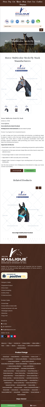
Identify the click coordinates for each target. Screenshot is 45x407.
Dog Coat (4, 314)
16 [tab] (37, 238)
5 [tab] (12, 238)
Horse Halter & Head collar (9, 305)
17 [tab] (39, 238)
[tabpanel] (22, 213)
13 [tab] (30, 238)
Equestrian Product (7, 284)
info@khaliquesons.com (9, 328)
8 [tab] (19, 238)
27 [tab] (27, 240)
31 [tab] (36, 240)
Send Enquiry (17, 169)
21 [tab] (13, 240)
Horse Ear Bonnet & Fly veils (9, 307)
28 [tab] (29, 240)
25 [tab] (22, 240)
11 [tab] (26, 238)
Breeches (4, 312)
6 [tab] (14, 238)
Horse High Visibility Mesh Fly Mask (22, 231)
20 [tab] (11, 240)
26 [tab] (25, 240)
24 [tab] (20, 240)
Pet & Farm (4, 287)
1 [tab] (3, 238)
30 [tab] (33, 240)
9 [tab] (21, 238)
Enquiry (33, 405)
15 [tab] (35, 238)
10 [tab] (23, 238)
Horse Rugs (4, 302)
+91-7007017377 (7, 325)
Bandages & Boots (6, 309)
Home (13, 43)
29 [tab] (31, 240)
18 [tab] (41, 238)
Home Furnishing (6, 289)
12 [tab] (28, 238)
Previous (37, 186)
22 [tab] (16, 240)
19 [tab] (9, 240)
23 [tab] (18, 240)
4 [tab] (10, 238)
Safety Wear (5, 291)
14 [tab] (32, 238)
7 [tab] (17, 238)
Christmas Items (6, 294)
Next (40, 186)
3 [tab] (8, 238)
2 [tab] (5, 238)
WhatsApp (30, 169)
